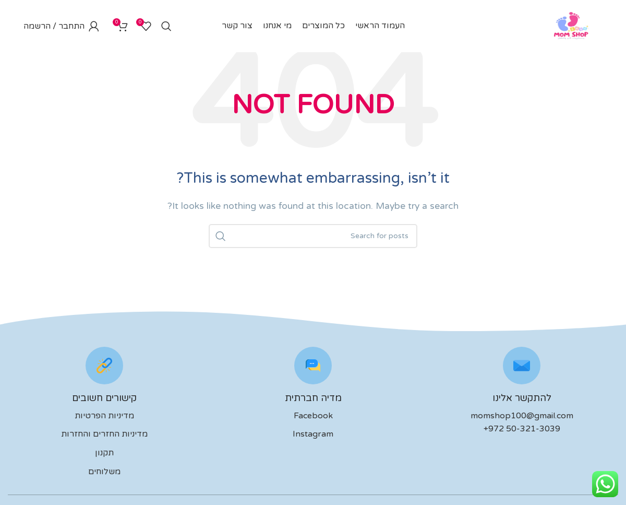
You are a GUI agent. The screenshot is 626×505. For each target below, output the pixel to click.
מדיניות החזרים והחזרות (104, 434)
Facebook (313, 415)
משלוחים (104, 471)
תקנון (104, 453)
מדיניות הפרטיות (104, 415)
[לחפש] (166, 26)
